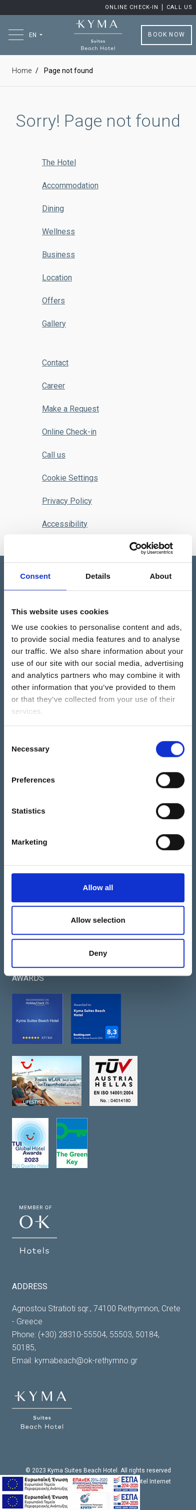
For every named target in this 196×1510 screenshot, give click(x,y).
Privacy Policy (67, 501)
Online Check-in (133, 7)
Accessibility (65, 524)
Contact (55, 362)
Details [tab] (98, 576)
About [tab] (161, 576)
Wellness (58, 231)
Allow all (98, 887)
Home (22, 71)
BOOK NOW (166, 34)
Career (53, 386)
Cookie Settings (70, 478)
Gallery (54, 323)
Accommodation (70, 185)
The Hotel (59, 162)
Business (58, 254)
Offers (53, 300)
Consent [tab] (35, 576)
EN (33, 35)
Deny (98, 953)
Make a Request (70, 409)
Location (57, 277)
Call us (179, 7)
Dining (53, 208)
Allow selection (97, 920)
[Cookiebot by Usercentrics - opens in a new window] (141, 548)
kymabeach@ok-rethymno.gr (86, 1360)
